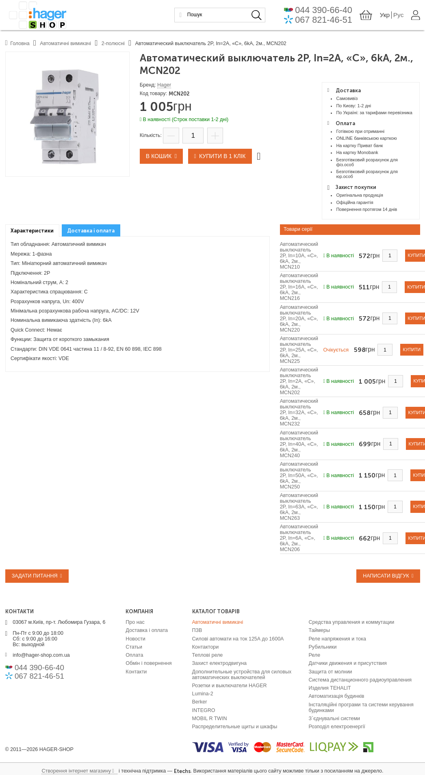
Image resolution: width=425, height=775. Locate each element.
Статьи (134, 647)
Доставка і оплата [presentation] (91, 231)
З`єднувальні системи (334, 718)
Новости (135, 638)
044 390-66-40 (325, 10)
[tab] (32, 230)
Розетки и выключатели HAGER (229, 685)
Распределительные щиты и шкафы (235, 726)
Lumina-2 (202, 694)
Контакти (136, 671)
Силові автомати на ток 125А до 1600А (238, 638)
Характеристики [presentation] (32, 231)
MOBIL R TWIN (209, 718)
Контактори (205, 647)
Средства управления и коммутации (352, 622)
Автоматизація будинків (336, 696)
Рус (399, 14)
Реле (315, 655)
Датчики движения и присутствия (348, 663)
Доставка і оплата (147, 630)
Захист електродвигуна (219, 663)
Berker (199, 702)
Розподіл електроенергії (337, 726)
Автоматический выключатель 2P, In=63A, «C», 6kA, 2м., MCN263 (299, 507)
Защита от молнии (330, 671)
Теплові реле (207, 655)
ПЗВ (197, 630)
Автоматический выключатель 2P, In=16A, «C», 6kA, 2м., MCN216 (299, 287)
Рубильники (323, 647)
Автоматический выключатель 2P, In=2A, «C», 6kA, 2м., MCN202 (299, 381)
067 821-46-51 (325, 19)
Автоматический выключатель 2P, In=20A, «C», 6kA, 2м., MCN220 (299, 318)
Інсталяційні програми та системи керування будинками (361, 707)
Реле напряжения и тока (337, 638)
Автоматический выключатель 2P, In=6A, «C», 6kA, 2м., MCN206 (299, 538)
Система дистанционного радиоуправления (360, 680)
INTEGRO (203, 710)
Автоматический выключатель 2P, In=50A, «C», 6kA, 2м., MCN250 (299, 475)
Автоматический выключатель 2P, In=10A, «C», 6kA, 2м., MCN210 (299, 255)
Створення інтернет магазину (76, 771)
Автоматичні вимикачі (217, 622)
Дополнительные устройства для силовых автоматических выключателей (242, 674)
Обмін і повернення (148, 663)
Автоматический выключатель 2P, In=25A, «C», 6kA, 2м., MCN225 (299, 350)
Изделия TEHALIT (330, 688)
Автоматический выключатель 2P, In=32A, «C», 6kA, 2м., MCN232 (299, 412)
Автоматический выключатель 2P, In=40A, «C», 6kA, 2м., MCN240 (299, 444)
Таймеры (319, 630)
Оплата (134, 655)
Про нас (135, 622)
